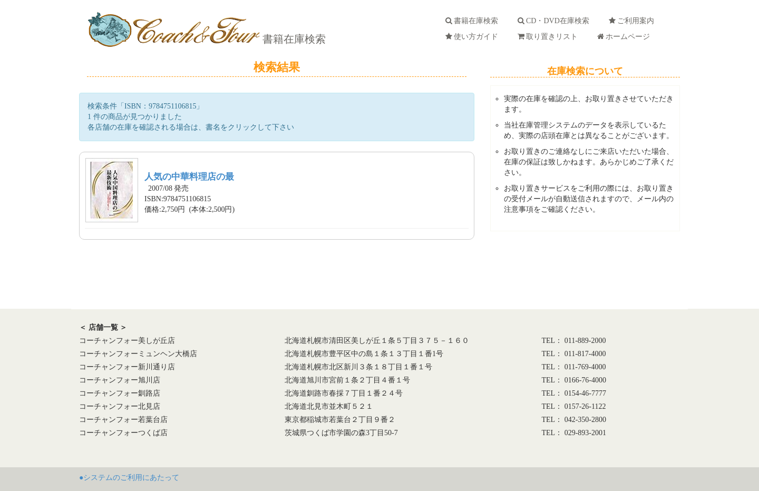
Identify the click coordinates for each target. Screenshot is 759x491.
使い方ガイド (473, 37)
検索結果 (277, 67)
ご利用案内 (633, 21)
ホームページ (625, 37)
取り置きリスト (549, 37)
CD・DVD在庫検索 (555, 21)
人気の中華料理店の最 (189, 177)
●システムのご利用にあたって (129, 478)
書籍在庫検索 (293, 39)
